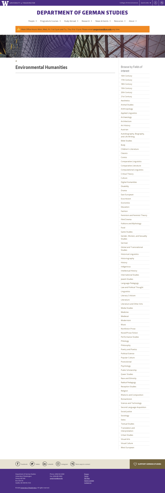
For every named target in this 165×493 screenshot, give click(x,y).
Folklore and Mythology (131, 223)
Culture (124, 178)
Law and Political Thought (132, 287)
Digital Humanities (129, 182)
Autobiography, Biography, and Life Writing (132, 135)
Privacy (86, 474)
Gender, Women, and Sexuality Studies (134, 237)
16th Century (126, 76)
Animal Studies (127, 104)
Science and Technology (131, 403)
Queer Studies (127, 374)
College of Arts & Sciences (129, 3)
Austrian (124, 129)
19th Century (126, 88)
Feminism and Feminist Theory (134, 215)
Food (123, 227)
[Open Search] (162, 3)
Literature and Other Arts (132, 304)
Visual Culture (127, 443)
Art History (125, 125)
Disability (125, 186)
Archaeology (126, 117)
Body (123, 145)
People (31, 21)
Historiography (127, 258)
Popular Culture (128, 357)
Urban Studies (127, 435)
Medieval (125, 316)
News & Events (101, 21)
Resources (118, 21)
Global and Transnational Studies (132, 248)
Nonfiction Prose (128, 328)
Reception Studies (128, 386)
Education (125, 207)
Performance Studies (130, 337)
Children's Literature (130, 149)
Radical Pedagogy (128, 382)
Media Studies (127, 308)
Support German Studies (147, 464)
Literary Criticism (128, 295)
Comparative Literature (131, 165)
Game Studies (127, 232)
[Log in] (156, 3)
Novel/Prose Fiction (129, 333)
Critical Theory (127, 174)
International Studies (130, 275)
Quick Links (145, 3)
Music (123, 324)
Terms (86, 476)
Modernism (126, 320)
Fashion (124, 211)
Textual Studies (127, 424)
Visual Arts (125, 439)
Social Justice (126, 411)
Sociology (125, 415)
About (131, 21)
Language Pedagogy (130, 283)
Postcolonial (126, 361)
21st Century (126, 96)
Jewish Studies (127, 279)
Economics (125, 203)
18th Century (126, 84)
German (124, 243)
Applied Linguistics (129, 113)
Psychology (126, 366)
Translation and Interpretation (128, 429)
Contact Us (87, 483)
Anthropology (127, 109)
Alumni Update (89, 481)
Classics (124, 153)
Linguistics (125, 291)
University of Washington (29, 488)
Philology (125, 341)
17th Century (126, 80)
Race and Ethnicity (128, 378)
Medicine (125, 312)
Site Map (87, 478)
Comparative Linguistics (131, 161)
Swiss (123, 419)
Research (86, 21)
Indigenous (126, 266)
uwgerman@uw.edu (102, 29)
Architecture (126, 121)
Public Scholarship (129, 370)
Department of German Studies (82, 12)
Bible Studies (126, 140)
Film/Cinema (126, 219)
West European (127, 447)
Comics (124, 157)
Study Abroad (70, 21)
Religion (124, 391)
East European (127, 194)
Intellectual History (129, 270)
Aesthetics (125, 100)
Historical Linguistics (130, 254)
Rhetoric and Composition (132, 395)
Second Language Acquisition (133, 407)
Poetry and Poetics (129, 349)
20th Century (126, 92)
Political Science (127, 353)
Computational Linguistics (132, 170)
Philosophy (126, 345)
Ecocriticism (126, 198)
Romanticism (126, 399)
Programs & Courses (49, 21)
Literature (125, 300)
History (124, 262)
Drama (124, 190)
